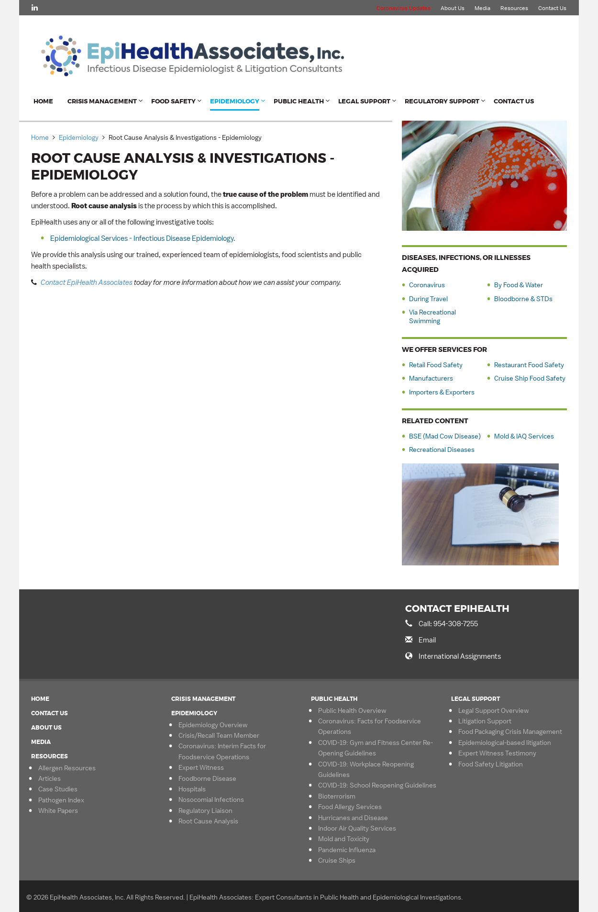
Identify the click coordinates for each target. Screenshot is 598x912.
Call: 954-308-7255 (448, 623)
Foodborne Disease (207, 778)
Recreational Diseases (442, 449)
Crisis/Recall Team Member (218, 735)
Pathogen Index (61, 800)
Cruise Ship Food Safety (529, 378)
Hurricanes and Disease (353, 817)
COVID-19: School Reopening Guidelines (377, 785)
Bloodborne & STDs (523, 298)
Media (482, 8)
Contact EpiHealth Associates (87, 282)
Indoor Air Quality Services (357, 828)
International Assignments (460, 656)
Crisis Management (102, 101)
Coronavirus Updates (404, 8)
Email (427, 639)
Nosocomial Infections (211, 799)
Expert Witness (201, 767)
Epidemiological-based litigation (504, 742)
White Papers (58, 810)
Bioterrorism (336, 796)
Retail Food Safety (436, 364)
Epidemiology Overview (213, 725)
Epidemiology (234, 101)
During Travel (428, 298)
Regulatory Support (442, 101)
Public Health (299, 101)
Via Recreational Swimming (432, 316)
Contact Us (552, 8)
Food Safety (173, 101)
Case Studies (58, 789)
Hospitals (192, 789)
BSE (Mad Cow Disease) (445, 436)
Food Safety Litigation (490, 764)
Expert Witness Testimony (497, 753)
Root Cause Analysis (208, 821)
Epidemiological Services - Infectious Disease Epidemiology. (142, 238)
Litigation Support (484, 721)
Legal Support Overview (493, 710)
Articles (49, 778)
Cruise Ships (336, 860)
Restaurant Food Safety (529, 364)
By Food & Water (518, 285)
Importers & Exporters (442, 392)
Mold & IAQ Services (524, 436)
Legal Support (364, 101)
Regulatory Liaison (205, 810)
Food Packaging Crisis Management (510, 731)
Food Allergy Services (350, 806)
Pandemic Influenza (347, 849)
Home (43, 101)
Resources (514, 8)
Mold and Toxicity (343, 838)
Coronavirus (427, 285)
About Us (453, 8)
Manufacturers (431, 378)
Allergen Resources (67, 768)
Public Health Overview (352, 710)
